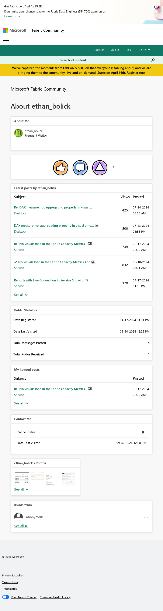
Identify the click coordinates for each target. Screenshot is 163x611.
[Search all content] (107, 60)
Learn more (12, 16)
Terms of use (10, 582)
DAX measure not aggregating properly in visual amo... (54, 225)
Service (19, 249)
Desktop (20, 213)
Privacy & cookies (13, 575)
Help (128, 49)
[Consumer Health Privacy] (55, 597)
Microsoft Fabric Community (38, 89)
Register (99, 49)
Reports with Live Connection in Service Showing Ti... (52, 280)
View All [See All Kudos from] (21, 525)
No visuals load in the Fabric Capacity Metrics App (54, 262)
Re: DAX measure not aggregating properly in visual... (53, 207)
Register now (136, 72)
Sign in (115, 49)
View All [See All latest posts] (21, 294)
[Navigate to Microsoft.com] (14, 30)
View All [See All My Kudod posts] (21, 403)
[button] (22, 478)
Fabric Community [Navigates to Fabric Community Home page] (48, 30)
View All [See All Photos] (21, 489)
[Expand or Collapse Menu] (6, 40)
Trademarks (9, 588)
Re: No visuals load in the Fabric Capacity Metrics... (51, 244)
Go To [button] (142, 50)
